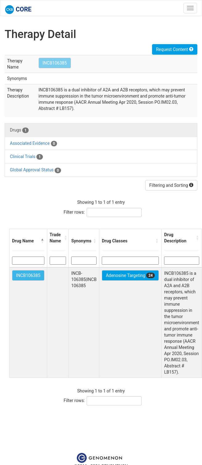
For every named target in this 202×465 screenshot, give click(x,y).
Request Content (174, 49)
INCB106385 (55, 63)
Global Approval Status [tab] (35, 170)
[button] (42, 241)
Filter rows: (74, 212)
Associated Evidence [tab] (33, 143)
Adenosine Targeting (130, 275)
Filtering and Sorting (171, 185)
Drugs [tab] (19, 130)
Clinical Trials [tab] (26, 157)
